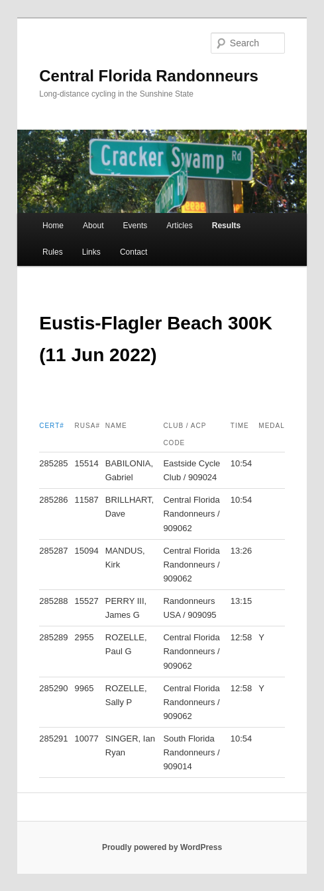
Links (91, 252)
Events (135, 225)
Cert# (51, 425)
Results (226, 225)
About (93, 225)
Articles (179, 225)
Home (53, 225)
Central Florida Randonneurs (148, 76)
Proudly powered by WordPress (162, 847)
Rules (52, 252)
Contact (133, 252)
